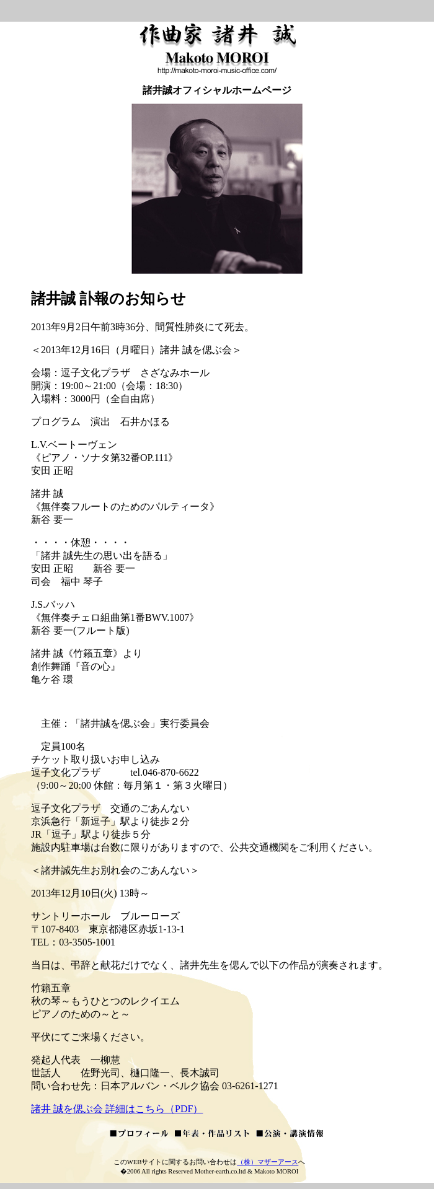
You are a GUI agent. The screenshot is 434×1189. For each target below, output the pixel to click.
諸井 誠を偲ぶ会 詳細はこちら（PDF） (117, 1108)
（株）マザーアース (267, 1162)
